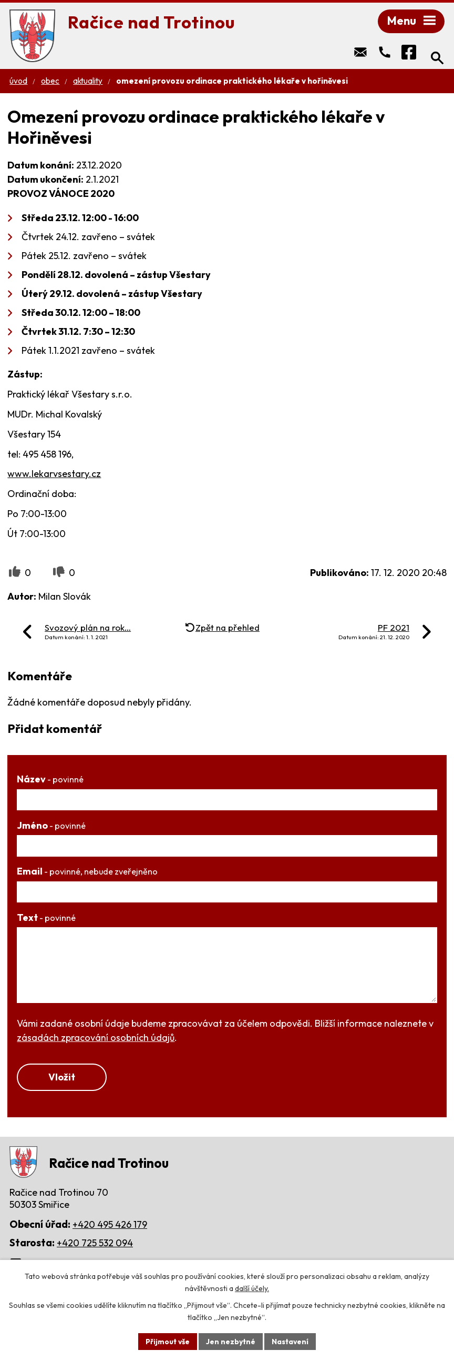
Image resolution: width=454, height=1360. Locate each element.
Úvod (18, 82)
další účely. (252, 1288)
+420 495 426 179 (110, 1225)
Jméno (51, 826)
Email (87, 872)
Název (50, 780)
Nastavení (290, 1341)
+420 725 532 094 (95, 1244)
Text (46, 918)
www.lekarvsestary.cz (54, 475)
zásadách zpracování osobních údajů (95, 1039)
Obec (50, 82)
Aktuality (87, 82)
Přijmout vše (167, 1341)
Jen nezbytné (230, 1341)
